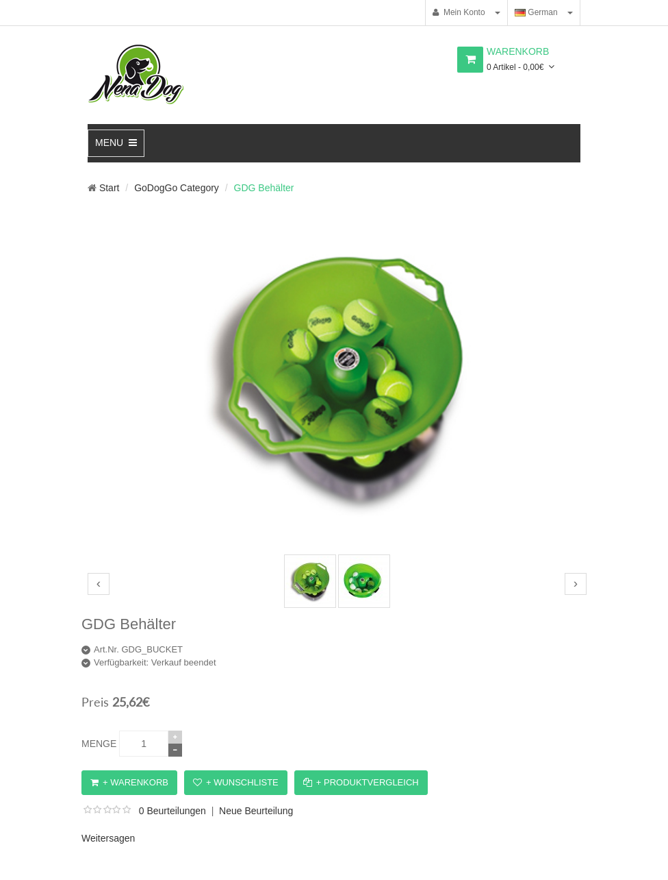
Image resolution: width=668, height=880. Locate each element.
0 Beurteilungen (172, 810)
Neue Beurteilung (256, 810)
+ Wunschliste (236, 782)
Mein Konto (459, 12)
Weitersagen (108, 838)
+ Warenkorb (129, 782)
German (536, 12)
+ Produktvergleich (361, 782)
